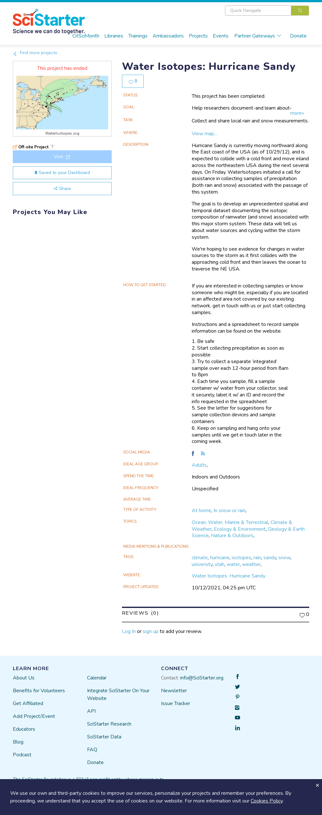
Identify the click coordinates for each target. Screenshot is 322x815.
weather (251, 564)
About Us (24, 677)
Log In (129, 631)
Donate (298, 35)
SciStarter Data (104, 736)
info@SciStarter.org (201, 677)
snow (284, 557)
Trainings (138, 35)
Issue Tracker (175, 703)
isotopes (241, 557)
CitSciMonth (85, 35)
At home (201, 510)
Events (221, 35)
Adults (199, 465)
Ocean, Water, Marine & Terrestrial (230, 522)
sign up (150, 631)
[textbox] (258, 10)
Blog (18, 741)
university (202, 564)
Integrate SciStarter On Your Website (118, 694)
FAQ (92, 749)
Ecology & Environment (240, 528)
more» (297, 113)
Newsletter (174, 690)
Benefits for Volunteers (39, 690)
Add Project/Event (34, 716)
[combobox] (267, 10)
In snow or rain (229, 510)
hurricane (219, 557)
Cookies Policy (267, 800)
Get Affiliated (28, 703)
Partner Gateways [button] (258, 35)
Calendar (97, 677)
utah (219, 564)
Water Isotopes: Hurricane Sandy (228, 575)
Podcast (22, 754)
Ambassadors (168, 35)
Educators (24, 729)
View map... (204, 133)
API (91, 711)
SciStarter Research (109, 724)
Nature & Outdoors (232, 535)
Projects (198, 35)
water (233, 564)
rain (257, 557)
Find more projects (35, 53)
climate (200, 557)
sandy (269, 557)
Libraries (113, 35)
